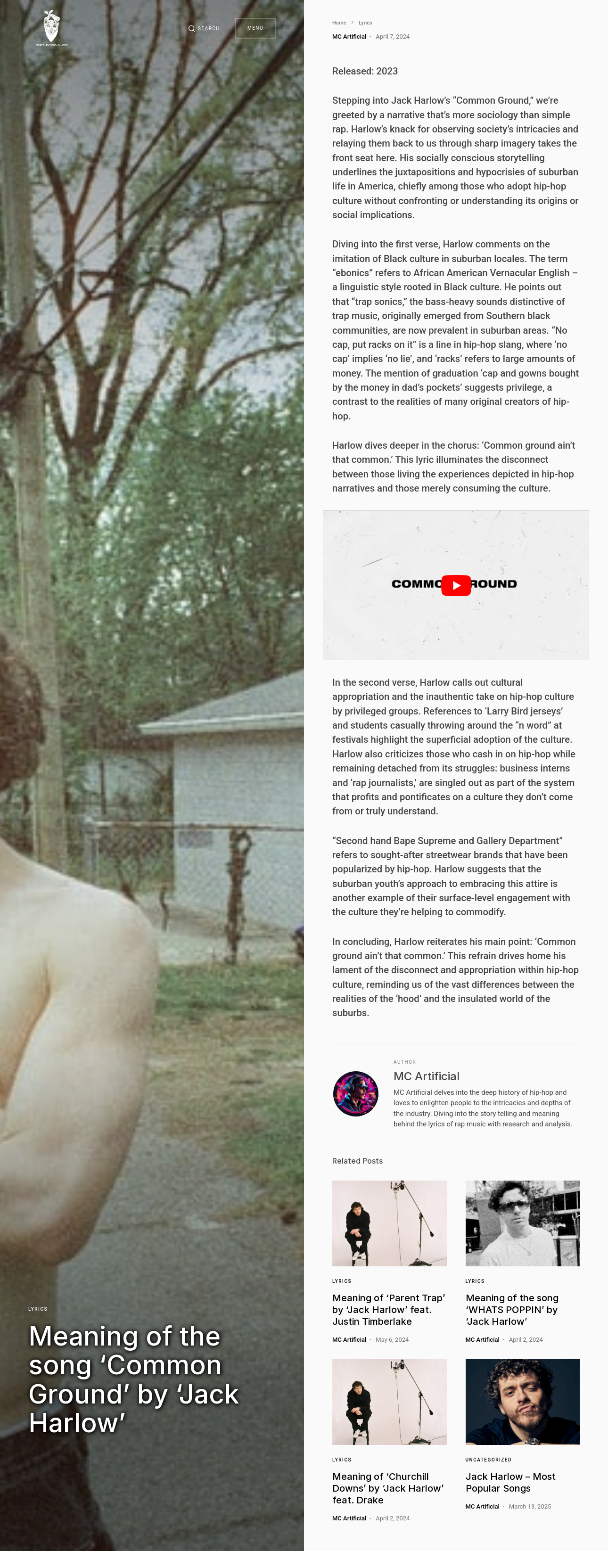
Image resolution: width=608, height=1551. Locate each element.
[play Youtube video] (456, 585)
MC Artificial (427, 1076)
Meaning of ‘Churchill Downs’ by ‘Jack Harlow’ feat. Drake (388, 1488)
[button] (204, 28)
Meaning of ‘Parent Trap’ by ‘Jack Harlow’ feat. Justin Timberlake (388, 1309)
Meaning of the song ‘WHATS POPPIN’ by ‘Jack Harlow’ (512, 1309)
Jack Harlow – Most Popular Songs (511, 1482)
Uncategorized (489, 1459)
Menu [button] (255, 28)
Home (339, 23)
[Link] (389, 1223)
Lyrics (38, 1309)
